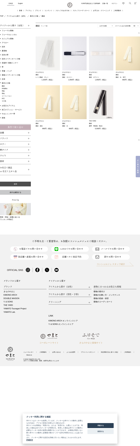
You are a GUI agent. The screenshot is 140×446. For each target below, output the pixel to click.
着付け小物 (34, 16)
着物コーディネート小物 (11, 75)
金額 (2, 133)
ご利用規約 (127, 352)
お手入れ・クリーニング (101, 10)
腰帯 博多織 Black (95, 126)
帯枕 (3, 93)
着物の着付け (99, 291)
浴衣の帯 (5, 55)
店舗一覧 (105, 3)
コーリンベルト (7, 96)
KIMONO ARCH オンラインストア (63, 321)
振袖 (3, 118)
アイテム (29, 10)
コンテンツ (48, 10)
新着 (20, 10)
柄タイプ (4, 150)
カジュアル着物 (7, 39)
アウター (5, 43)
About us (29, 355)
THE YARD (8, 305)
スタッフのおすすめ (62, 10)
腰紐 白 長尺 (121, 77)
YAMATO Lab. (9, 312)
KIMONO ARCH (10, 295)
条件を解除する (15, 192)
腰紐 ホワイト (94, 77)
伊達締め (4, 88)
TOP (1, 16)
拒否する (101, 431)
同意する (101, 425)
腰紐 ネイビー (67, 77)
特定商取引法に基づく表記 (109, 352)
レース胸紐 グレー (42, 77)
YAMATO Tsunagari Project (15, 309)
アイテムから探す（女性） (17, 16)
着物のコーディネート (102, 302)
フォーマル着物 (7, 30)
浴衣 (3, 47)
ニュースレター (28, 352)
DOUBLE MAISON (11, 298)
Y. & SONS (8, 302)
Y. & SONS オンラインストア (61, 324)
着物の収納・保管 (101, 298)
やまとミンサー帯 (8, 114)
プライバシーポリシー (88, 352)
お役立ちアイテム (8, 106)
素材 (2, 161)
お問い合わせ (56, 352)
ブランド (38, 10)
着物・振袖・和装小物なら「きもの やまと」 (70, 5)
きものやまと (9, 291)
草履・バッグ (7, 71)
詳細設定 (29, 440)
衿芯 (3, 98)
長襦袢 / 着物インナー (10, 63)
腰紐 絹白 (39, 126)
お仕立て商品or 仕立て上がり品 (8, 169)
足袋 (3, 79)
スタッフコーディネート (81, 10)
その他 (4, 101)
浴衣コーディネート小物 (11, 59)
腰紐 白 (65, 126)
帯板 (3, 91)
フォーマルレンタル (9, 35)
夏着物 (4, 51)
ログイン (114, 3)
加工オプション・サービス (12, 110)
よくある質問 (71, 352)
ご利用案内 (117, 10)
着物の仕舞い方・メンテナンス (106, 295)
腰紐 (43, 16)
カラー (3, 144)
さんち (3, 155)
